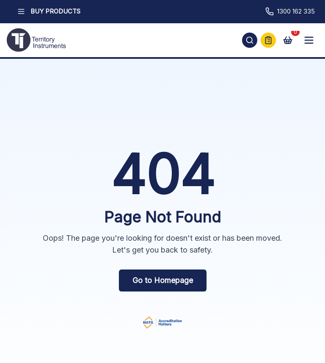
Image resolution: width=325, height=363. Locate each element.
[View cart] (287, 40)
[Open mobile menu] (309, 40)
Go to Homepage (162, 280)
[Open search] (249, 40)
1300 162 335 (290, 11)
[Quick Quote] (268, 40)
